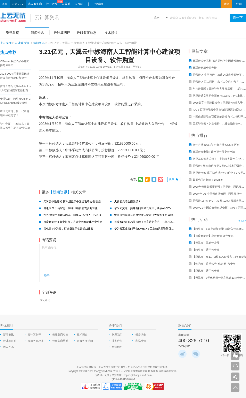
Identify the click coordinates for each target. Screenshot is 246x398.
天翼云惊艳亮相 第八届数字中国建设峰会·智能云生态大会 (77, 201)
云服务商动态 (60, 334)
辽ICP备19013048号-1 (123, 379)
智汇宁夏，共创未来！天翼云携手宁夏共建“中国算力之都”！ (15, 126)
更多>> (242, 220)
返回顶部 (235, 387)
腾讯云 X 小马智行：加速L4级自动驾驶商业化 (70, 208)
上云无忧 (5, 43)
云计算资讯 (47, 17)
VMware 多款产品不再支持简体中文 (14, 63)
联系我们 (117, 334)
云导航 (66, 4)
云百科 (78, 4)
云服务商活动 (85, 340)
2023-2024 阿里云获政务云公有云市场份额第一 (15, 75)
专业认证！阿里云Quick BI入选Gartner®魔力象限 (15, 100)
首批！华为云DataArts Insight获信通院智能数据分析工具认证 (15, 88)
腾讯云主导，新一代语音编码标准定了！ (14, 113)
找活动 (98, 4)
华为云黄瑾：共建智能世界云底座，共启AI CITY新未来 (147, 208)
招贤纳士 (140, 334)
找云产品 (52, 4)
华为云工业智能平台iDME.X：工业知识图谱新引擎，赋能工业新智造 (154, 228)
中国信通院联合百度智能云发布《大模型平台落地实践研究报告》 (152, 215)
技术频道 (82, 334)
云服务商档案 (36, 340)
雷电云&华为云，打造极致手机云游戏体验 (68, 228)
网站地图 (117, 346)
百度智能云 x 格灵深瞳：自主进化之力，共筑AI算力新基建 (148, 221)
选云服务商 (35, 4)
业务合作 (117, 340)
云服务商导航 (60, 340)
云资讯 (18, 4)
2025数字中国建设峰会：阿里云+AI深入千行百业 (72, 215)
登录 (226, 4)
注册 (239, 4)
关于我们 (115, 325)
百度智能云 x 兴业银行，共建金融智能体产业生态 (72, 221)
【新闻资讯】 (60, 192)
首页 (5, 4)
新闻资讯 (39, 43)
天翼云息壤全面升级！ (127, 201)
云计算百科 (9, 340)
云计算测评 (34, 334)
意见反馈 (140, 340)
